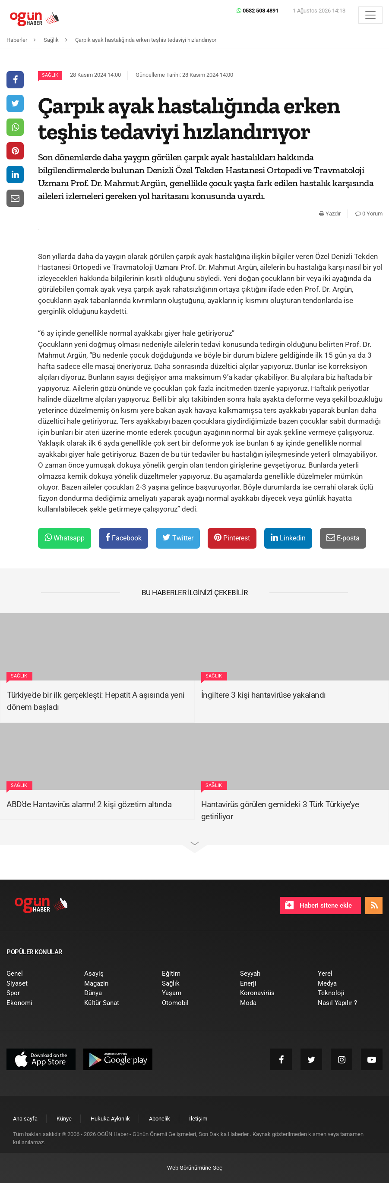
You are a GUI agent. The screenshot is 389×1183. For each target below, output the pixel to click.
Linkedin (288, 537)
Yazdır (330, 213)
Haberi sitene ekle (318, 905)
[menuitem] (38, 974)
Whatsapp (64, 537)
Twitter (177, 537)
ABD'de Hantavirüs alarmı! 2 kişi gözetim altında (88, 804)
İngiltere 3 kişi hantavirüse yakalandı (263, 695)
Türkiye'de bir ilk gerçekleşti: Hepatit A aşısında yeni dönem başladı (96, 701)
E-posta (343, 537)
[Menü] (370, 15)
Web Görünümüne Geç (194, 1167)
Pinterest (232, 537)
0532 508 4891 (257, 10)
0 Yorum (369, 213)
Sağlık (50, 75)
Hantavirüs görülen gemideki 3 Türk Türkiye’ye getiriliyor (280, 810)
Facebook (123, 537)
